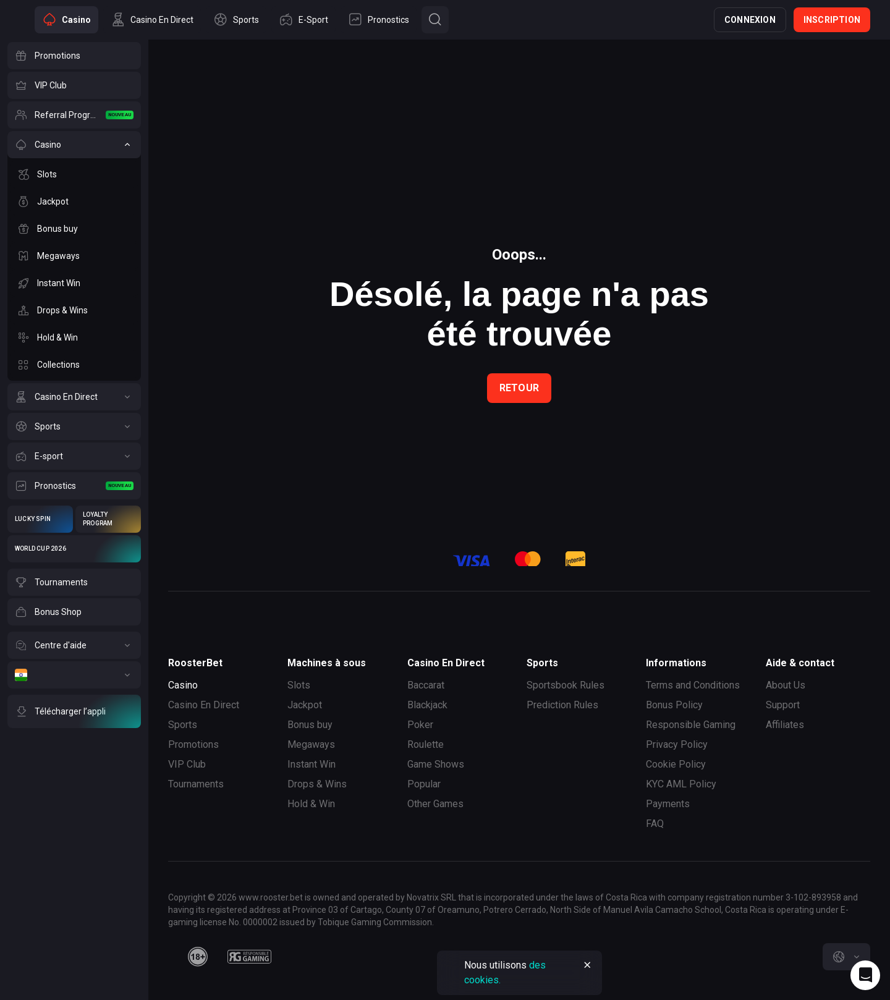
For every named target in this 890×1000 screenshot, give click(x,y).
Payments (668, 804)
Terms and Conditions (693, 685)
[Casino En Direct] (74, 396)
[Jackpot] (74, 201)
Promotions (193, 744)
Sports (182, 725)
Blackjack (427, 705)
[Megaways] (74, 255)
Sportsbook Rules (565, 685)
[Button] (435, 19)
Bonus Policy (674, 705)
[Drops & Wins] (74, 310)
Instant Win (311, 764)
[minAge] (198, 957)
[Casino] (74, 144)
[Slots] (74, 174)
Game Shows (435, 764)
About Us (785, 685)
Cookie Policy (676, 764)
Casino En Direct (203, 705)
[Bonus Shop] (74, 611)
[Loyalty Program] (108, 519)
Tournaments (196, 784)
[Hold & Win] (74, 337)
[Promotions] (74, 55)
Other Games (435, 804)
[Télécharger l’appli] (74, 711)
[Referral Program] (74, 115)
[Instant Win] (74, 283)
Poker (420, 725)
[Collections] (74, 364)
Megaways (311, 744)
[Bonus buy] (74, 228)
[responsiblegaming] (249, 957)
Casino (183, 685)
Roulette (425, 744)
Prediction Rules (562, 705)
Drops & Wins (317, 784)
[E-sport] (74, 456)
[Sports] (74, 426)
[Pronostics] (74, 485)
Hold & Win (311, 804)
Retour (519, 388)
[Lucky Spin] (40, 519)
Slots (298, 685)
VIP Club (187, 764)
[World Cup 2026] (74, 548)
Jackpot (304, 705)
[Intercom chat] (865, 975)
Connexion (750, 20)
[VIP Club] (74, 85)
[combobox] (846, 956)
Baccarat (425, 685)
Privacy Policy (677, 744)
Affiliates (785, 725)
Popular (424, 784)
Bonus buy (310, 725)
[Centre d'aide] (74, 645)
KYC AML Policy (681, 784)
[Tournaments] (74, 582)
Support (783, 705)
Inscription (831, 20)
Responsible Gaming (690, 725)
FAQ (655, 823)
